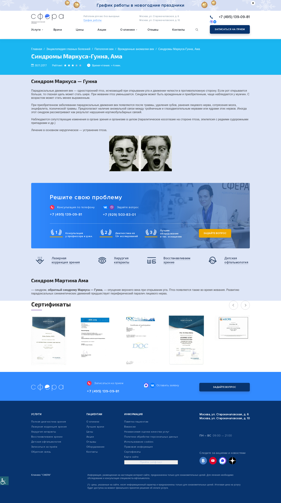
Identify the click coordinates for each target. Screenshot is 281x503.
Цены (80, 30)
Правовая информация (138, 446)
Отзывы (152, 30)
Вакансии (130, 426)
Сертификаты (132, 451)
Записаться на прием (230, 29)
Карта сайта (131, 456)
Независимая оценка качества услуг (146, 431)
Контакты (178, 30)
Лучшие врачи (95, 426)
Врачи (57, 30)
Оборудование (95, 446)
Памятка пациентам (136, 421)
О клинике (92, 421)
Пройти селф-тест (151, 462)
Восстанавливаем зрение (47, 436)
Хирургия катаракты (43, 431)
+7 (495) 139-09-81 (234, 17)
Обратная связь (41, 451)
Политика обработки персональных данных (151, 436)
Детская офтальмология (46, 441)
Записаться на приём (44, 446)
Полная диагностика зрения (48, 421)
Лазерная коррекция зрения (49, 426)
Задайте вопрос (215, 233)
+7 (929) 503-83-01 (119, 214)
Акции (101, 30)
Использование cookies (138, 441)
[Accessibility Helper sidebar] (4, 480)
